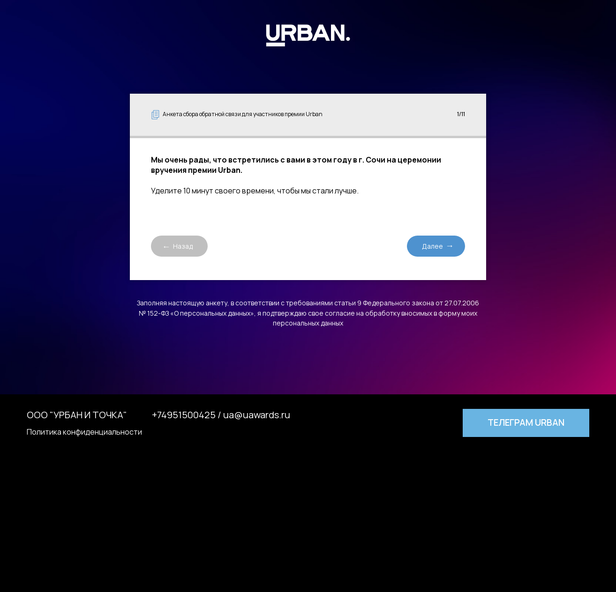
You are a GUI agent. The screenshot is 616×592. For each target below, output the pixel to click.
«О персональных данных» (212, 313)
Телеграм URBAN (526, 422)
